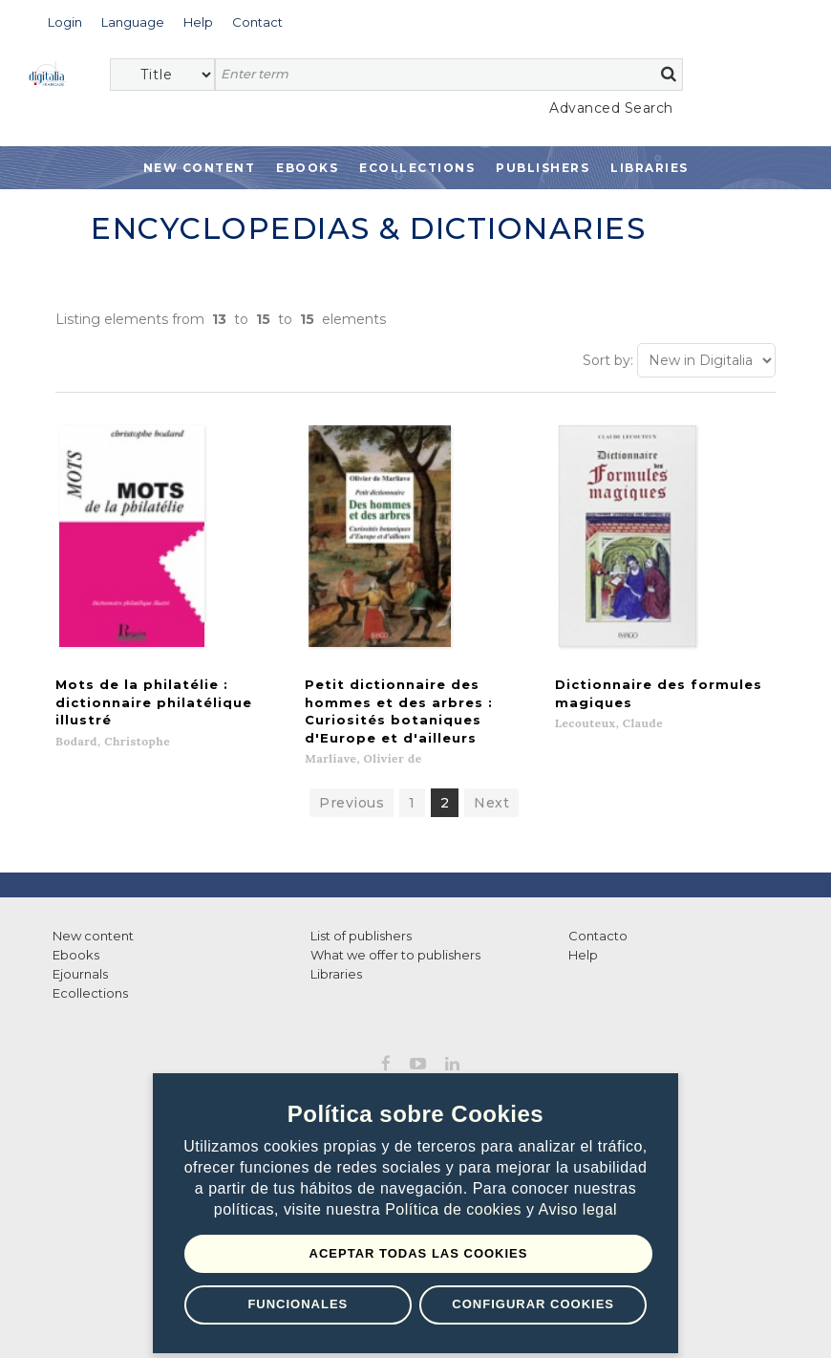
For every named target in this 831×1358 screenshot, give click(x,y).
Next (491, 772)
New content (93, 905)
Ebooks (307, 168)
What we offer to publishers (395, 924)
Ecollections (417, 168)
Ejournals (80, 943)
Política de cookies (455, 1209)
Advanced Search (611, 108)
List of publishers (361, 905)
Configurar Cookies (533, 1304)
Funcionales (297, 1304)
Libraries (649, 168)
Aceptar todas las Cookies (418, 1253)
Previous (351, 772)
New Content (199, 168)
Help (583, 924)
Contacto (598, 905)
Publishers (542, 168)
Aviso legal (578, 1209)
